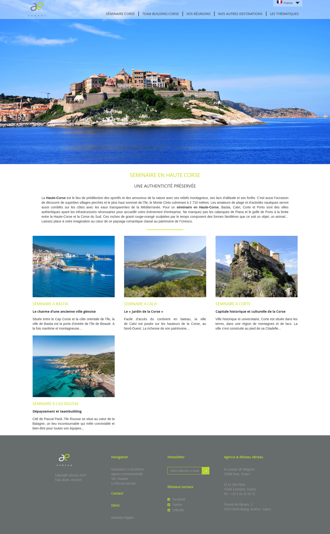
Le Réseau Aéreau (123, 483)
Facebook (176, 499)
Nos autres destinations (240, 13)
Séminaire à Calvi (140, 303)
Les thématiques (284, 13)
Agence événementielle (127, 474)
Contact (117, 493)
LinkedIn (175, 510)
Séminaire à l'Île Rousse (56, 403)
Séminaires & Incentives (127, 469)
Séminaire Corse (120, 13)
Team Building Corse (160, 13)
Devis (115, 505)
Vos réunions (198, 13)
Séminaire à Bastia (50, 303)
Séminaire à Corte (233, 303)
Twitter (174, 505)
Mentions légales (122, 517)
